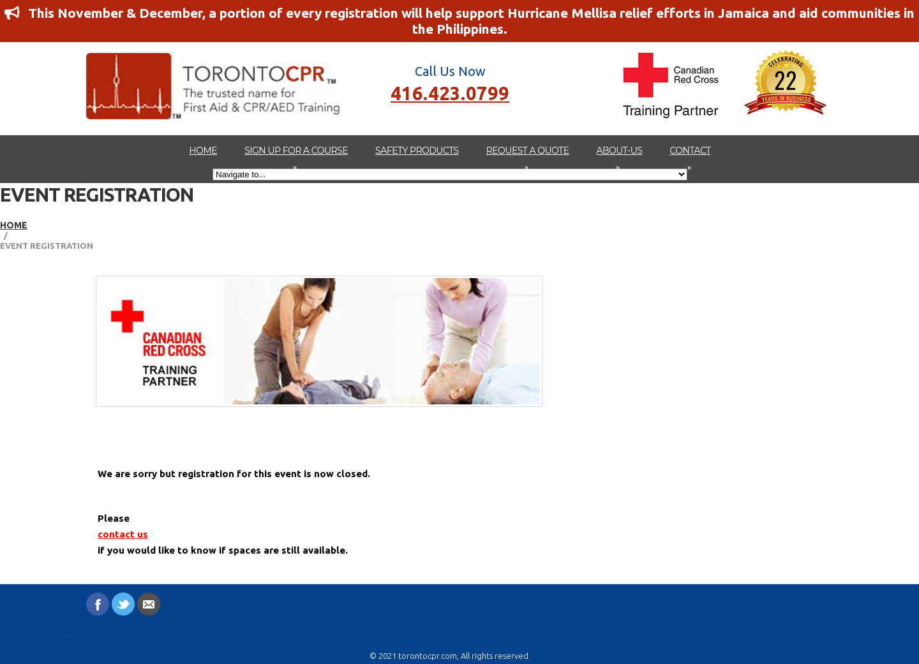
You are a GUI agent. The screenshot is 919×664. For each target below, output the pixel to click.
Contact (689, 157)
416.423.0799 (450, 92)
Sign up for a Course (296, 157)
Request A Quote (527, 157)
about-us (620, 157)
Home (203, 150)
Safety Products (417, 150)
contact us (123, 534)
